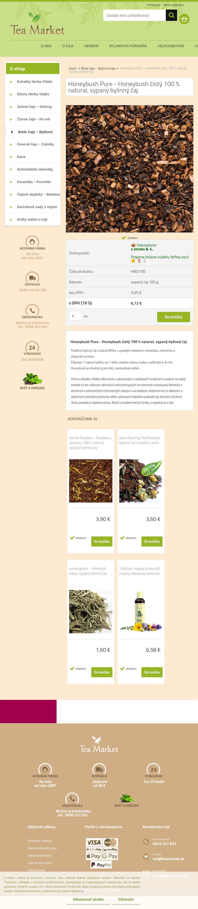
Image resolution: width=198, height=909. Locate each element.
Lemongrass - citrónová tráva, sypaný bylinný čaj (88, 571)
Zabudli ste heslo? (40, 862)
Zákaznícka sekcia (39, 855)
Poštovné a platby (40, 840)
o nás (46, 46)
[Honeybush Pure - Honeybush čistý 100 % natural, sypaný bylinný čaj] (129, 107)
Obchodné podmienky (42, 848)
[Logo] (38, 23)
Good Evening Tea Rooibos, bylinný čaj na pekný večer (140, 440)
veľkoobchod (171, 46)
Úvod (72, 68)
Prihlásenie (153, 4)
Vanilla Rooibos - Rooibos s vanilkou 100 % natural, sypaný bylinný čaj (90, 442)
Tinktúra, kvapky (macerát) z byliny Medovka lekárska (139, 571)
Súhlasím (126, 899)
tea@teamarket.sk (168, 858)
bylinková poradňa (128, 46)
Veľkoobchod (36, 870)
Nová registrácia (174, 4)
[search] (171, 15)
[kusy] (75, 316)
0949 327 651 (165, 843)
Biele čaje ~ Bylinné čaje (98, 68)
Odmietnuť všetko (88, 899)
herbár (91, 46)
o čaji (67, 46)
